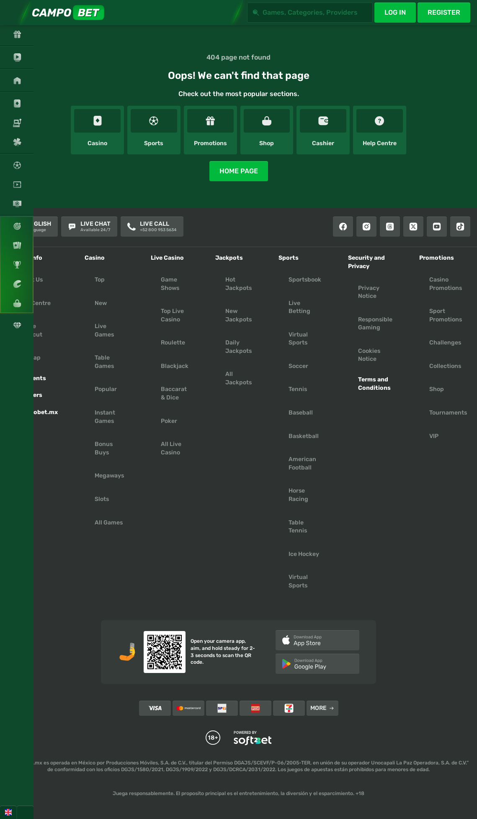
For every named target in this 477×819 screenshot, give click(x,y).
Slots (102, 499)
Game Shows (170, 284)
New (101, 303)
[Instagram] (366, 226)
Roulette (173, 342)
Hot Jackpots (238, 284)
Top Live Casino (172, 315)
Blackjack (174, 366)
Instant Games (105, 417)
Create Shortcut (29, 330)
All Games (109, 522)
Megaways (109, 475)
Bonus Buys (104, 448)
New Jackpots (238, 315)
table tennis (298, 527)
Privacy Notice (368, 292)
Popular (106, 389)
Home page (238, 171)
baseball (301, 412)
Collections (445, 366)
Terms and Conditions (374, 383)
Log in (395, 12)
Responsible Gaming (375, 323)
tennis (298, 389)
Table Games (104, 362)
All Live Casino (171, 448)
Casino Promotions (445, 284)
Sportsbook (305, 279)
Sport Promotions (445, 315)
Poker (169, 421)
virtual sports (298, 581)
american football (302, 463)
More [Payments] (322, 708)
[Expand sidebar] (12, 12)
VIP (433, 436)
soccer (298, 366)
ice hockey (304, 554)
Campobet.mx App (37, 416)
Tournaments (448, 412)
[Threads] (390, 226)
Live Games (104, 330)
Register (444, 12)
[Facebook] (343, 226)
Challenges (445, 342)
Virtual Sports (298, 339)
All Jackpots (238, 378)
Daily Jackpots (238, 347)
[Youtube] (437, 226)
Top (100, 279)
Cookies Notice (369, 355)
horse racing (298, 495)
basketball (304, 436)
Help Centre (34, 303)
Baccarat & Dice (174, 393)
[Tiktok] (460, 226)
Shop (436, 389)
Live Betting (299, 307)
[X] (413, 226)
